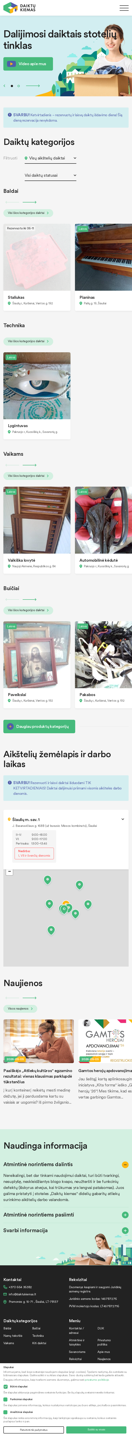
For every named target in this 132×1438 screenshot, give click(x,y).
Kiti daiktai (39, 1343)
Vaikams (8, 1343)
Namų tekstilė (12, 1335)
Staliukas (16, 297)
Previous (4, 85)
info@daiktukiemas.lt (22, 1294)
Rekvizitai (75, 1359)
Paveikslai (17, 694)
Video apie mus (32, 63)
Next (33, 85)
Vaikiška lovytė (21, 560)
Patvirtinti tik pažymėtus (34, 1430)
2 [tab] (19, 86)
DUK (100, 1328)
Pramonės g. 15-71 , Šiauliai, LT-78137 (33, 1301)
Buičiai (36, 1328)
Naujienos (104, 1359)
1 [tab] (12, 86)
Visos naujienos (20, 1008)
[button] (64, 910)
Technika (38, 1335)
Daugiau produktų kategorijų (42, 726)
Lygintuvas (18, 425)
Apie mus (103, 1352)
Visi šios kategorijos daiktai (28, 213)
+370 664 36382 (20, 1287)
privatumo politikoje (97, 1379)
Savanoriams (77, 1352)
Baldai (7, 1328)
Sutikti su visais (96, 1429)
